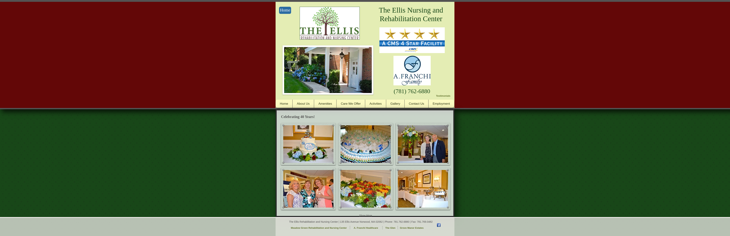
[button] (308, 144)
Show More (365, 215)
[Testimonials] (443, 96)
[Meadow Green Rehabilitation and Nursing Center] (319, 228)
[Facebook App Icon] (439, 225)
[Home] (285, 10)
